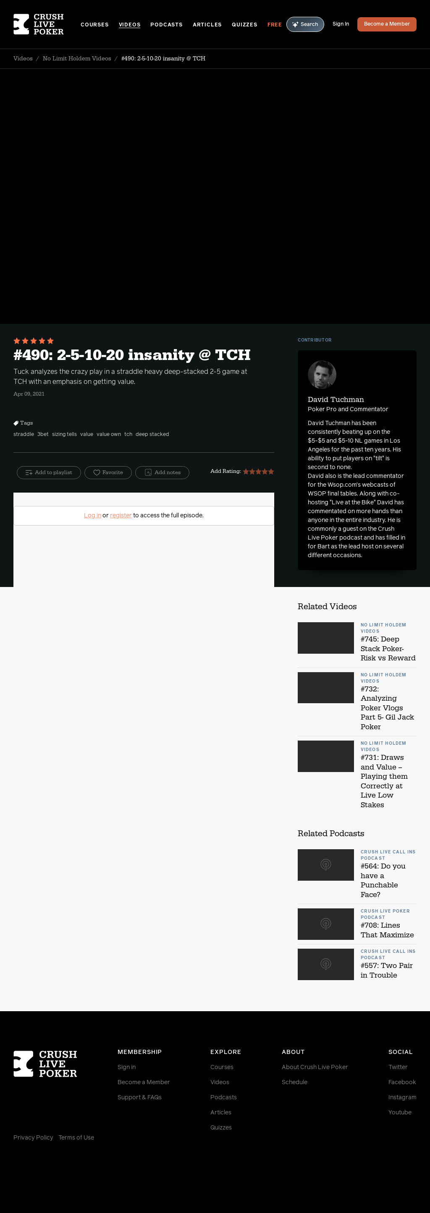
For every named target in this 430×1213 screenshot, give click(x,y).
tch (128, 434)
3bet (43, 434)
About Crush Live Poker (315, 1067)
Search (305, 24)
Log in (92, 516)
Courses (95, 25)
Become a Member (387, 24)
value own (109, 434)
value (86, 434)
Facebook (402, 1082)
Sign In (341, 24)
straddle (23, 434)
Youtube (400, 1113)
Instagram (402, 1098)
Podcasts (166, 25)
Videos (130, 25)
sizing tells (64, 434)
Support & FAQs (140, 1098)
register (121, 516)
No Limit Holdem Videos (77, 59)
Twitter (398, 1067)
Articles (207, 25)
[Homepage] (47, 24)
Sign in (127, 1067)
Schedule (294, 1082)
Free (274, 25)
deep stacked (152, 434)
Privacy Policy (33, 1138)
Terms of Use (76, 1138)
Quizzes (244, 25)
